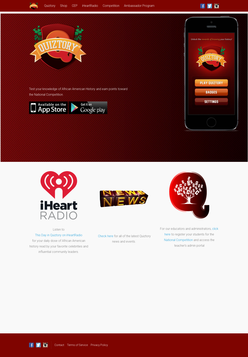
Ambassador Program (139, 6)
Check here (105, 236)
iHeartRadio (90, 6)
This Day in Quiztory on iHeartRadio (58, 235)
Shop (63, 6)
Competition (111, 6)
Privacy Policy (99, 345)
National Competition (178, 240)
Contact (59, 345)
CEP (75, 6)
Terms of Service (77, 345)
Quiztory (49, 6)
